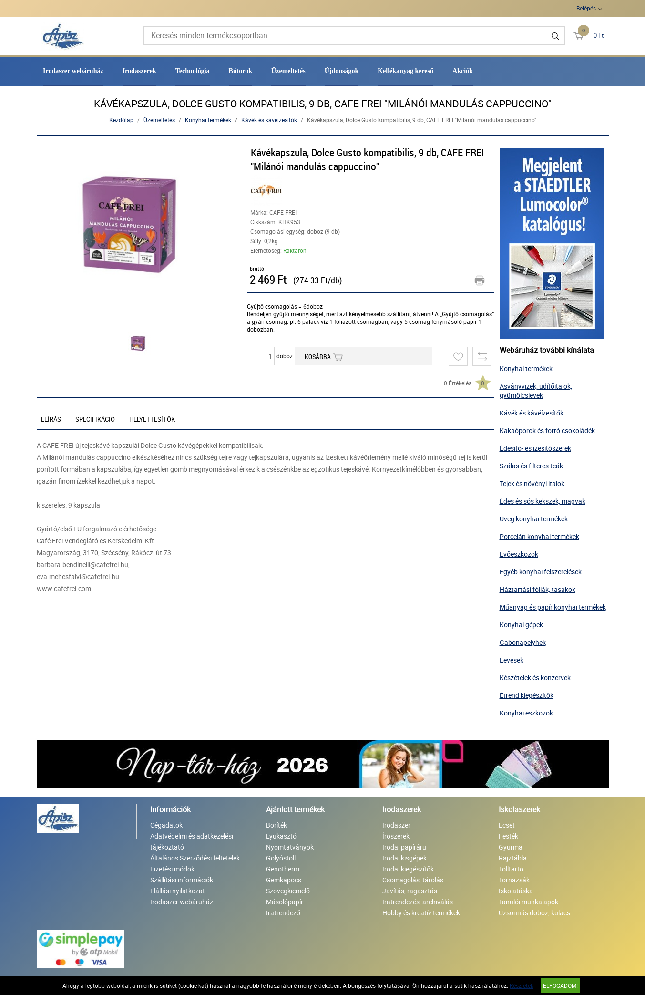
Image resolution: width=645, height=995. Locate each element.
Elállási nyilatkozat (177, 890)
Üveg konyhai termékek (534, 518)
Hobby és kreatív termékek (421, 912)
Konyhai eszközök (526, 712)
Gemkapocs (283, 879)
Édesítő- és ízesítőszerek (535, 448)
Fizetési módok (172, 868)
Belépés (586, 8)
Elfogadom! (560, 985)
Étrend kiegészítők (526, 695)
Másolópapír (284, 901)
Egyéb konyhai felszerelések (541, 571)
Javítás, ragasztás (409, 890)
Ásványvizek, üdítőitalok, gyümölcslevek (536, 391)
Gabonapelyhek (523, 642)
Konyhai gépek (521, 624)
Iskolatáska (516, 890)
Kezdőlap (121, 120)
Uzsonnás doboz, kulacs (534, 912)
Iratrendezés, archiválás (417, 901)
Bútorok (241, 70)
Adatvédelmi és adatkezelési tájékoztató (191, 841)
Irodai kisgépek (404, 857)
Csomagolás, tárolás (412, 879)
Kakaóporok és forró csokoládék (547, 430)
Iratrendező (283, 912)
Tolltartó (511, 868)
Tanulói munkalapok (528, 901)
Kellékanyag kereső (405, 70)
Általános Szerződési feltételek (195, 857)
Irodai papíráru (404, 846)
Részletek (521, 985)
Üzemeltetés (288, 70)
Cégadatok (166, 824)
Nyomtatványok (290, 846)
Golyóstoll (281, 857)
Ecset (507, 824)
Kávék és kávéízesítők (269, 120)
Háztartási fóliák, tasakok (537, 589)
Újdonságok (342, 70)
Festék (508, 835)
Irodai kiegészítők (408, 868)
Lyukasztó (281, 835)
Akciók (462, 70)
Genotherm (282, 868)
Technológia (192, 70)
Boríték (276, 824)
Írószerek (396, 835)
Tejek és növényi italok (532, 483)
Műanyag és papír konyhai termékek (553, 607)
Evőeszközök (519, 554)
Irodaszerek (139, 70)
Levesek (511, 659)
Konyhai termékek (208, 120)
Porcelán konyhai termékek (539, 536)
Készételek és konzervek (535, 677)
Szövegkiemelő (288, 890)
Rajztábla (513, 857)
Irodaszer (396, 824)
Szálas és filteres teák (531, 465)
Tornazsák (514, 879)
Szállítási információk (181, 879)
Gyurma (510, 846)
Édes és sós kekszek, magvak (542, 501)
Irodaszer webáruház (73, 70)
